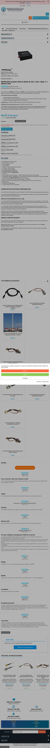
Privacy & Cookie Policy (43, 381)
